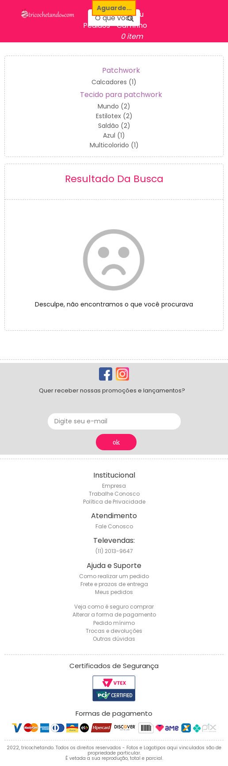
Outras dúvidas (114, 639)
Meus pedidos (114, 592)
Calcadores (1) (114, 82)
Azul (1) (114, 135)
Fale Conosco (114, 526)
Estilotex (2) (114, 116)
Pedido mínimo (114, 623)
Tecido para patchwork (121, 95)
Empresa (114, 485)
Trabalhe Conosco (114, 493)
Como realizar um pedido (114, 576)
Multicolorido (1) (114, 145)
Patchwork (121, 70)
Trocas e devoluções (114, 631)
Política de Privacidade (114, 501)
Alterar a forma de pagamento (114, 614)
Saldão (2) (114, 125)
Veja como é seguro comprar (114, 606)
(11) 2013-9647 (114, 551)
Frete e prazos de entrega (114, 584)
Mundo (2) (114, 106)
